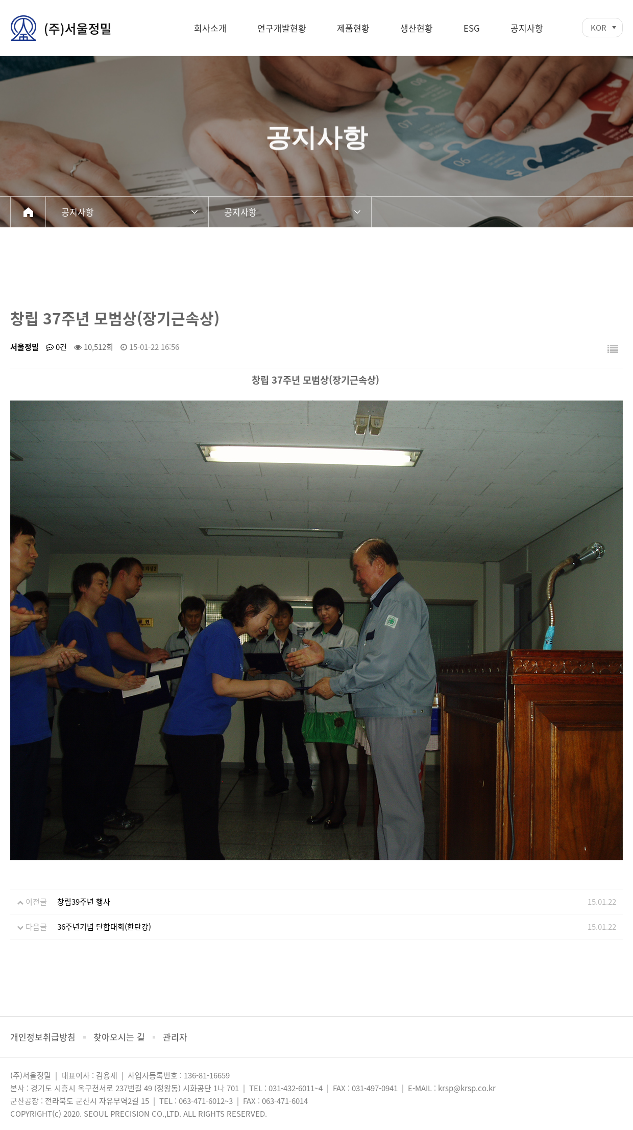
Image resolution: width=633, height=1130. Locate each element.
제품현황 (353, 27)
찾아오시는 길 (119, 1036)
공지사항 (526, 27)
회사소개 (210, 27)
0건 (56, 346)
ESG (472, 27)
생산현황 (416, 27)
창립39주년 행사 (83, 901)
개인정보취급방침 (43, 1036)
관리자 (175, 1036)
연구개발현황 (281, 27)
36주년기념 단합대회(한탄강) (104, 926)
